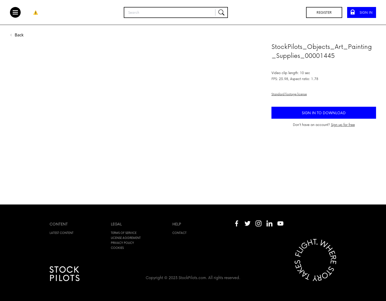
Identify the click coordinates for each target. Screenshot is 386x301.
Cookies (117, 247)
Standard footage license (289, 94)
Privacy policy (122, 242)
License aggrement (126, 237)
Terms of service (123, 232)
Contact (179, 232)
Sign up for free (343, 124)
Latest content (61, 232)
